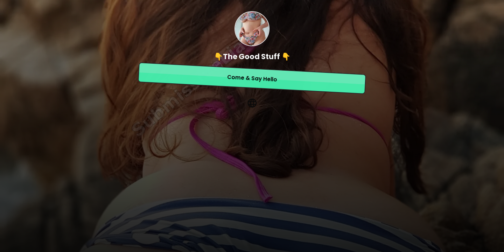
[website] (252, 103)
